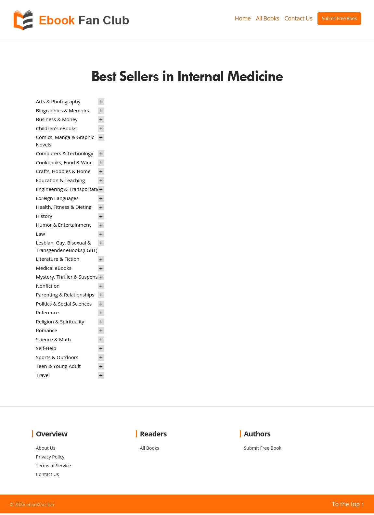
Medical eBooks (53, 269)
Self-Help (46, 349)
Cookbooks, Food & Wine (64, 163)
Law (40, 235)
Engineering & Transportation (69, 190)
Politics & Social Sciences (64, 305)
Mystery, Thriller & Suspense (68, 278)
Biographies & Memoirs (62, 111)
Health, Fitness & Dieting (64, 208)
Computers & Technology (64, 155)
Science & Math (53, 340)
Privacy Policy (50, 458)
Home (243, 19)
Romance (46, 332)
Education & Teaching (60, 181)
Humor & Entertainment (63, 226)
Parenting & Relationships (65, 296)
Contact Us (298, 19)
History (44, 217)
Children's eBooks (56, 129)
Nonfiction (48, 287)
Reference (47, 314)
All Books (267, 19)
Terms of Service (53, 467)
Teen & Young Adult (58, 367)
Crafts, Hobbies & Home (63, 173)
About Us (46, 449)
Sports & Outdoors (57, 358)
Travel (43, 376)
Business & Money (57, 121)
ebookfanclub (40, 506)
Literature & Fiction (58, 260)
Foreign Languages (57, 199)
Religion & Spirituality (60, 323)
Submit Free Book (339, 19)
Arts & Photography (58, 103)
